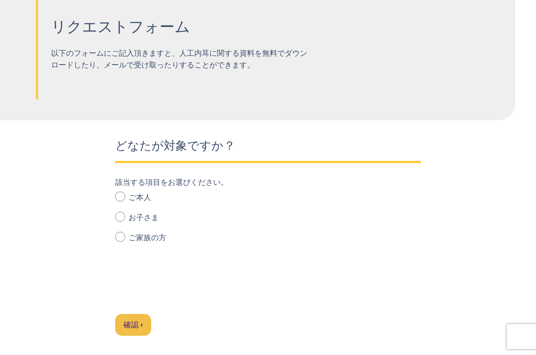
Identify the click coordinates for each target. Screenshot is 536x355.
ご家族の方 (140, 237)
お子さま (137, 217)
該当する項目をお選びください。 (171, 182)
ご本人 (133, 197)
